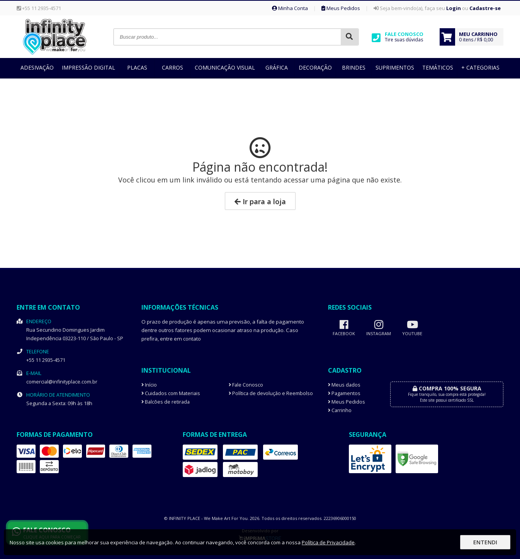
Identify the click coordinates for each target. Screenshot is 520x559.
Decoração (315, 67)
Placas (137, 67)
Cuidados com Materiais (170, 393)
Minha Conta (290, 8)
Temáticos (437, 67)
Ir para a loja (260, 201)
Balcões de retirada (165, 402)
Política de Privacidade (328, 542)
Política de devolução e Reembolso (271, 393)
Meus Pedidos (340, 8)
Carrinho (340, 410)
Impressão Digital (88, 67)
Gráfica (276, 67)
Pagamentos (344, 393)
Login (453, 8)
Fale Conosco (246, 385)
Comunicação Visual (225, 67)
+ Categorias (480, 67)
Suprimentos (395, 67)
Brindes (353, 67)
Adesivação (37, 67)
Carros (172, 67)
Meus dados (344, 385)
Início (149, 385)
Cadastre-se (485, 8)
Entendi (485, 542)
